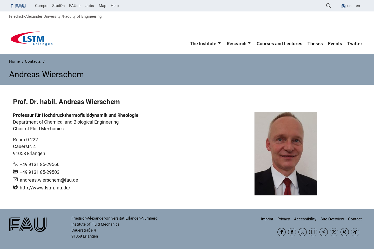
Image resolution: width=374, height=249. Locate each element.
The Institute (203, 43)
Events (335, 43)
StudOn (58, 5)
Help (115, 5)
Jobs (89, 5)
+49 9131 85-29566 (39, 164)
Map (102, 5)
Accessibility (305, 219)
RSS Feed (302, 232)
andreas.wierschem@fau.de (49, 180)
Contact (355, 219)
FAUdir (75, 5)
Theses (315, 43)
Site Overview (332, 219)
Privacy (283, 219)
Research (236, 43)
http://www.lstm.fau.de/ (45, 187)
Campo (41, 5)
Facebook (281, 232)
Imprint (267, 219)
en (349, 5)
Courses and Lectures (279, 43)
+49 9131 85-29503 (39, 172)
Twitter (354, 43)
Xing (344, 232)
